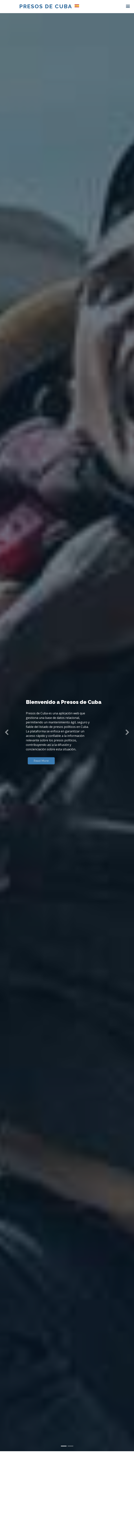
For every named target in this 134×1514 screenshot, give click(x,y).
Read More (41, 761)
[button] (6, 732)
